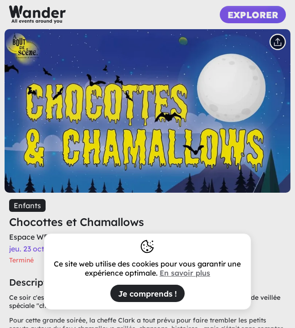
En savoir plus (185, 272)
